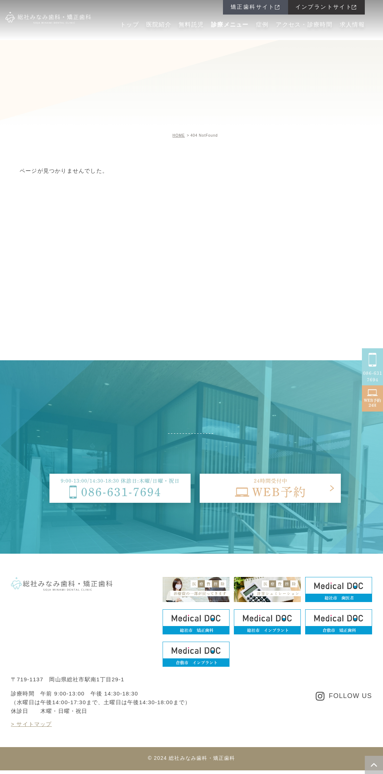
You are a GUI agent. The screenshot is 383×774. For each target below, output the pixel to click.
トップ (129, 24)
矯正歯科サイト (253, 7)
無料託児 (191, 24)
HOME (178, 135)
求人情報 (352, 24)
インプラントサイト (323, 7)
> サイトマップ (31, 724)
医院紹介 (158, 24)
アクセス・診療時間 (304, 24)
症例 (262, 24)
